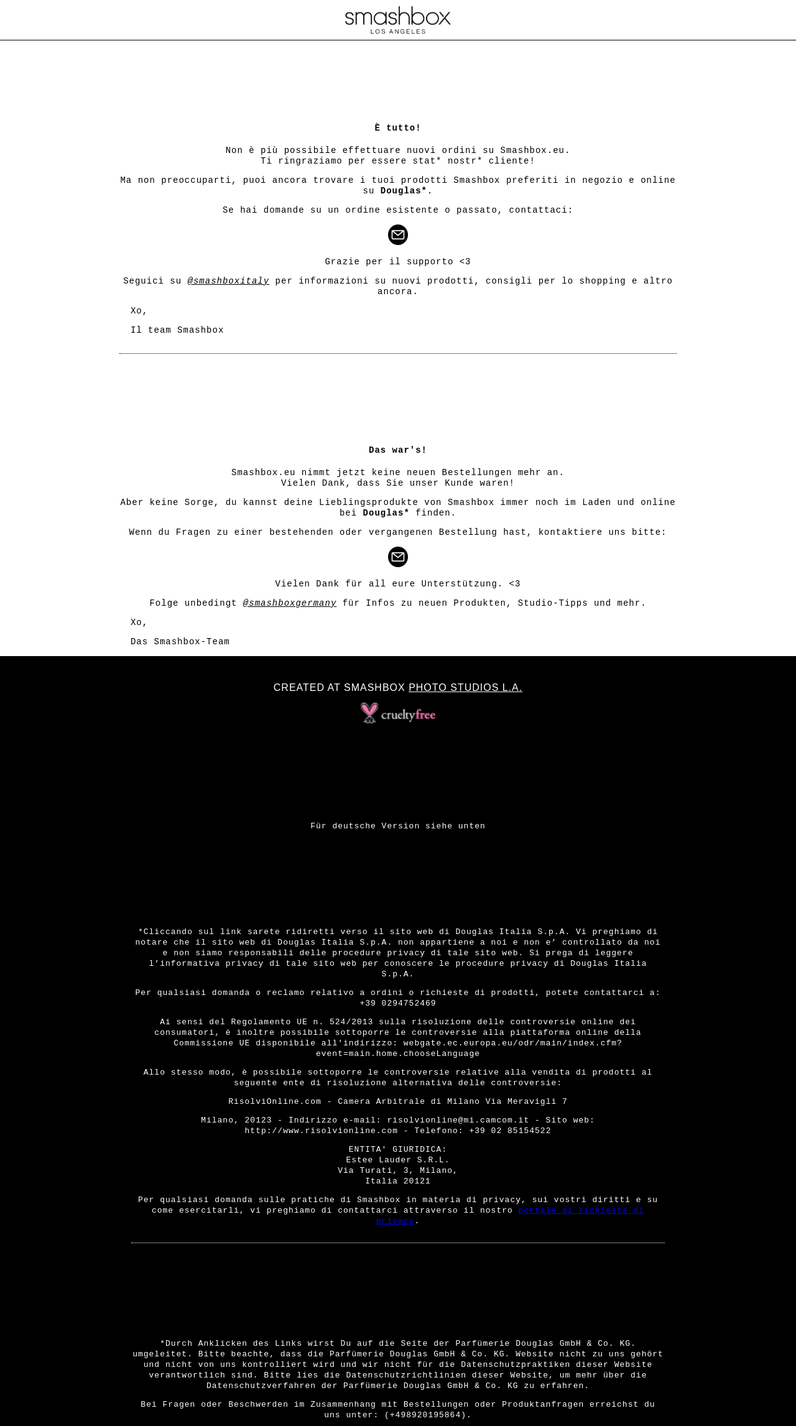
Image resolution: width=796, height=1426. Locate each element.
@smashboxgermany (289, 603)
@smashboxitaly (229, 281)
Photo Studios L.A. (465, 687)
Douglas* (404, 191)
